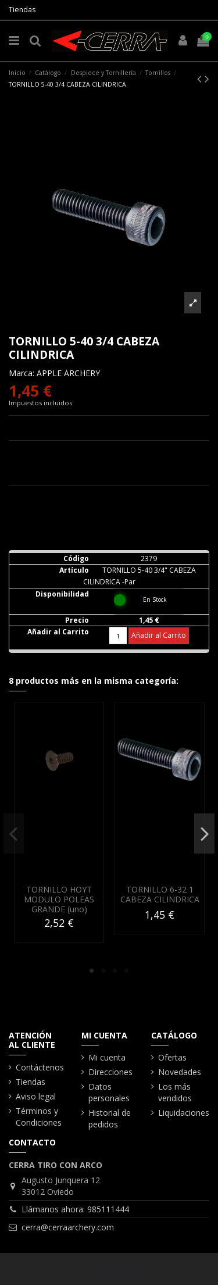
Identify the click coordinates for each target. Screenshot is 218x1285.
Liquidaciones (183, 1112)
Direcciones (110, 1071)
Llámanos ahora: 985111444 (75, 1209)
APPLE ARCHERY (68, 373)
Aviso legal (36, 1096)
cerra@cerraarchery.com (68, 1227)
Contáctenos (40, 1067)
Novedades (179, 1071)
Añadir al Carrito (158, 635)
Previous (13, 833)
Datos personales (109, 1092)
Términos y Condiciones (39, 1116)
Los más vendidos (175, 1092)
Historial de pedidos (109, 1118)
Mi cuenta (107, 1057)
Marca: (21, 373)
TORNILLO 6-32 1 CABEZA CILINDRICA (159, 894)
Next (204, 833)
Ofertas (172, 1057)
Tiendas (22, 10)
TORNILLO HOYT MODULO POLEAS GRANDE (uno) (59, 899)
